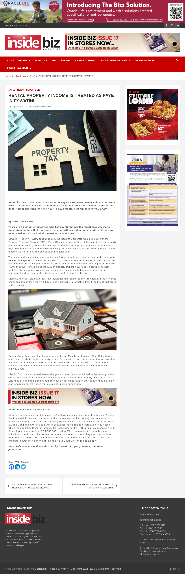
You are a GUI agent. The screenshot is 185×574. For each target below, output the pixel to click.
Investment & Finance (115, 60)
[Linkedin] (17, 467)
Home (10, 60)
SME (54, 60)
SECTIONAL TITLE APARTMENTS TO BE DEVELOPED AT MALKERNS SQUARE (32, 486)
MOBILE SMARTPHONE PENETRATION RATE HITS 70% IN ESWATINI (91, 486)
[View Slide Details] (152, 114)
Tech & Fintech (144, 60)
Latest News (16, 89)
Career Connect (85, 60)
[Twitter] (23, 467)
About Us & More (17, 68)
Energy (65, 60)
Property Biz (32, 89)
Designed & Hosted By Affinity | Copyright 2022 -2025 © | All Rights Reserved (78, 568)
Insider (23, 60)
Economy (41, 60)
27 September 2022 (18, 106)
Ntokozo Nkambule (42, 106)
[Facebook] (11, 467)
